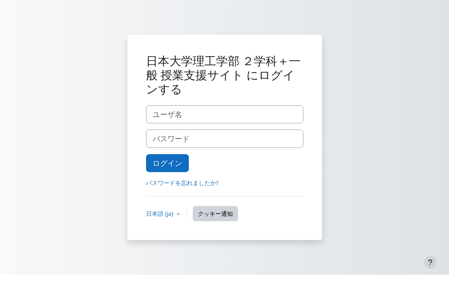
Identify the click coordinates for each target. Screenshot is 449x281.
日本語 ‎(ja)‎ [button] (160, 213)
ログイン (167, 163)
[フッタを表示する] (430, 262)
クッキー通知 (215, 213)
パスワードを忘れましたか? (182, 183)
